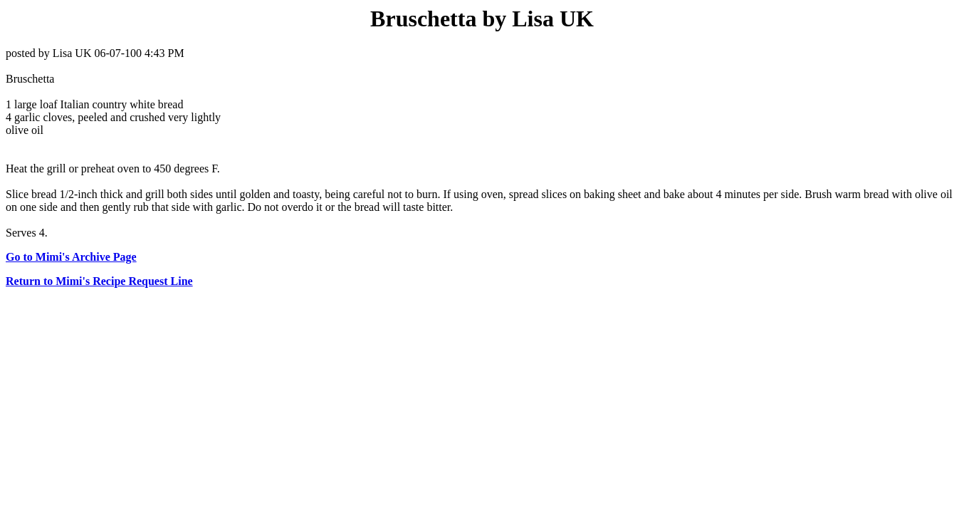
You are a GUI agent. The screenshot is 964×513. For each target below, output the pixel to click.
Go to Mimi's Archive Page (71, 257)
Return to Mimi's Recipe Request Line (99, 281)
